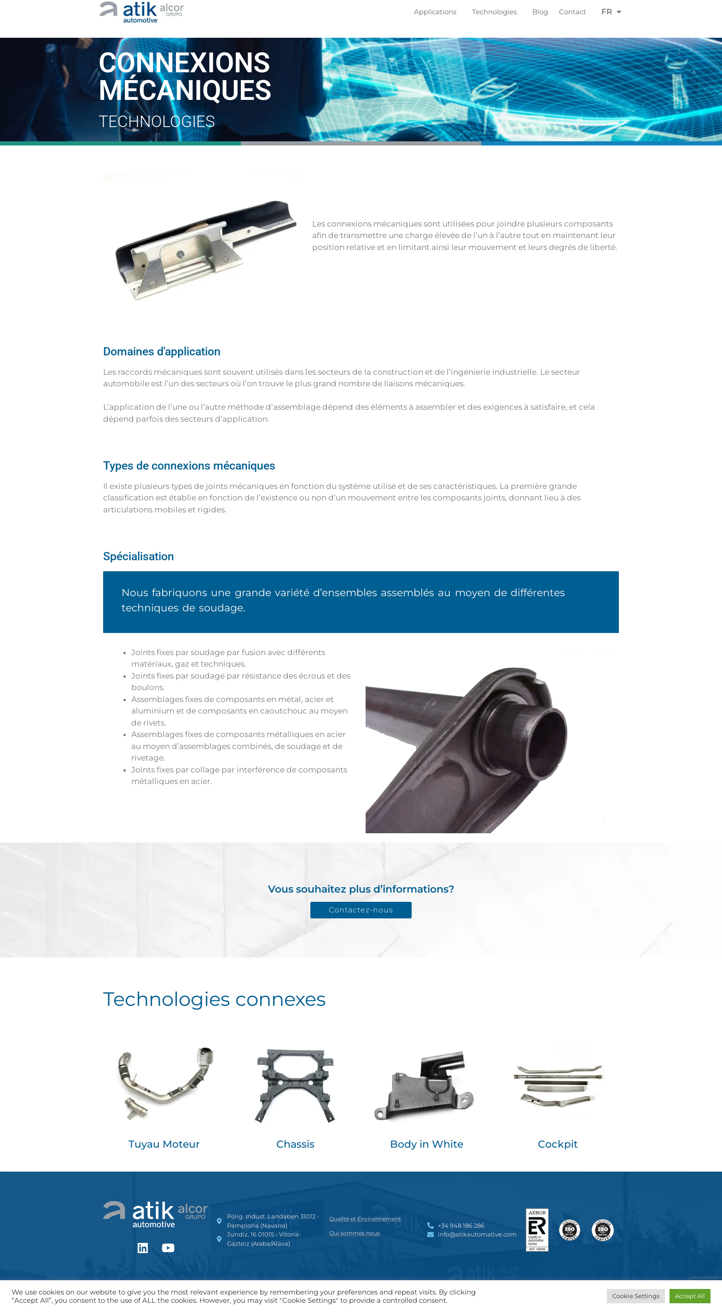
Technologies (496, 12)
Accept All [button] (690, 1296)
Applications (437, 12)
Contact (572, 11)
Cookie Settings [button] (635, 1296)
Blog (540, 11)
